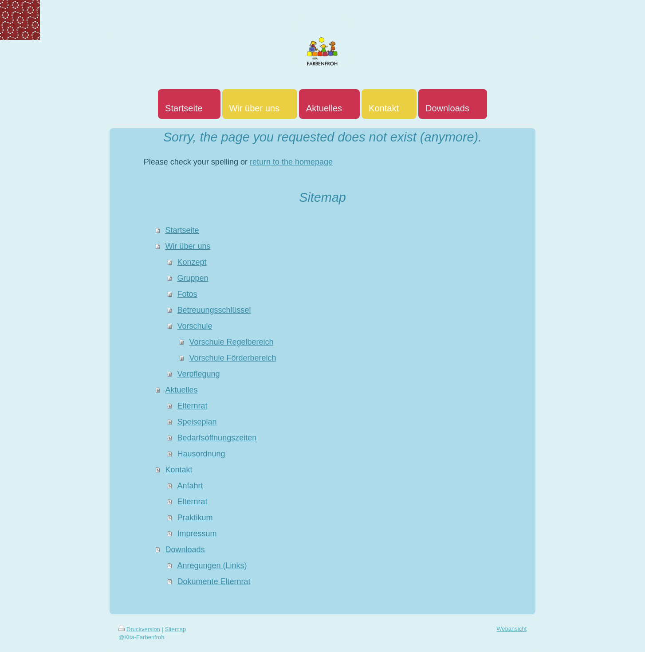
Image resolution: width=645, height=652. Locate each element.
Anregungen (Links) (212, 565)
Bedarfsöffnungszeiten (216, 437)
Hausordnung (201, 453)
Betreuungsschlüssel (214, 310)
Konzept (191, 262)
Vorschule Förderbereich (232, 357)
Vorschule (194, 326)
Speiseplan (196, 421)
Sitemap (175, 629)
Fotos (187, 294)
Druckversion (139, 629)
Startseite (182, 230)
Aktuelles (181, 389)
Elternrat (192, 405)
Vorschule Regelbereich (231, 342)
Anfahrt (190, 485)
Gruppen (192, 278)
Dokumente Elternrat (213, 581)
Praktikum (194, 517)
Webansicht (511, 628)
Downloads (185, 549)
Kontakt (178, 469)
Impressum (196, 533)
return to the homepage (291, 161)
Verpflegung (198, 373)
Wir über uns (187, 246)
